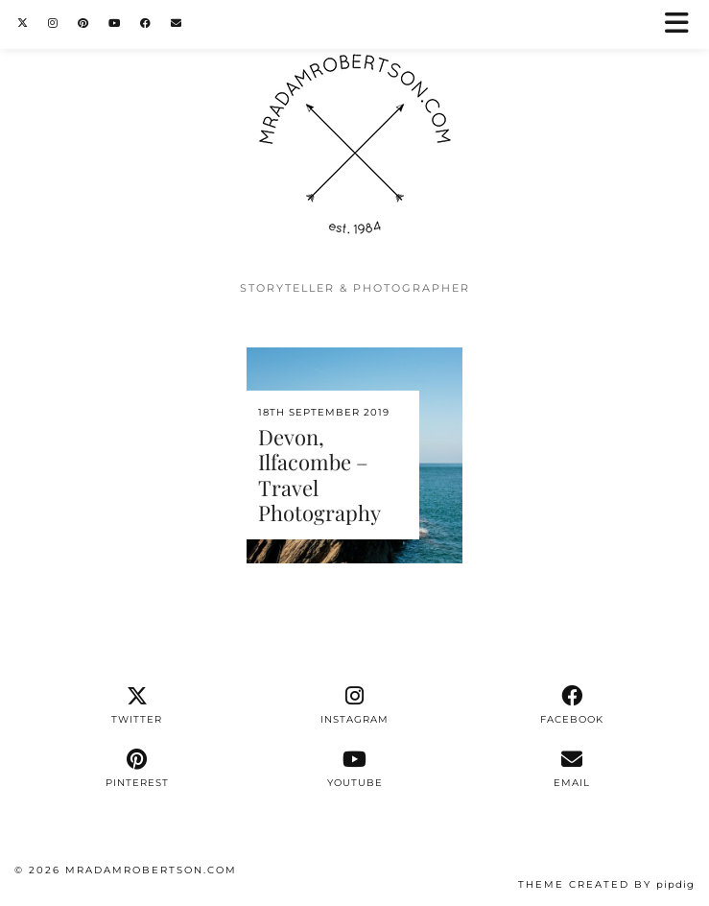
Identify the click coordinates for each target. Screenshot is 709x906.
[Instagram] (53, 23)
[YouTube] (114, 23)
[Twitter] (23, 23)
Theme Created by (606, 884)
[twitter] (137, 705)
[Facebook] (146, 23)
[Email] (176, 23)
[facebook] (572, 705)
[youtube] (354, 769)
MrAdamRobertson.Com (151, 870)
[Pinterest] (83, 23)
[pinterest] (137, 769)
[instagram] (354, 705)
